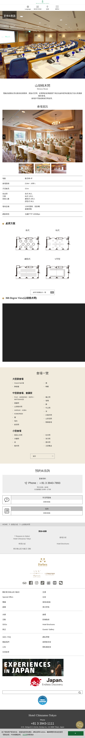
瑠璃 (47, 401)
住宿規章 (5, 652)
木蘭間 (16, 439)
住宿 (44, 597)
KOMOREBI (18, 414)
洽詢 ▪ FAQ (6, 637)
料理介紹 (22, 544)
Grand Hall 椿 (19, 383)
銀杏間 (16, 424)
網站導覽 (45, 637)
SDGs (4, 624)
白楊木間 (49, 415)
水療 (4, 614)
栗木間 (48, 442)
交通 (44, 592)
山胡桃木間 (18, 406)
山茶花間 (49, 419)
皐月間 (48, 439)
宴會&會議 (46, 602)
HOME (5, 524)
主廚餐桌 (49, 446)
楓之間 (48, 397)
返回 (34, 456)
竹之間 (48, 408)
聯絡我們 (5, 642)
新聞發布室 (46, 642)
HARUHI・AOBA (20, 410)
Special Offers (7, 597)
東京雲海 (45, 607)
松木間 (48, 435)
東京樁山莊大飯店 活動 (22, 549)
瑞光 (15, 421)
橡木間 (16, 446)
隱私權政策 (46, 647)
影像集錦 (45, 619)
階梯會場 (49, 422)
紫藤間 (16, 403)
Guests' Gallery (48, 629)
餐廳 (4, 602)
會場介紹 (14, 524)
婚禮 (44, 614)
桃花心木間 (18, 435)
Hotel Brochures (63, 544)
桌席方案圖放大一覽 (39, 292)
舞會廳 (16, 386)
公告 (4, 647)
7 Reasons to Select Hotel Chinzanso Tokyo (22, 537)
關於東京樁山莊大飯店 (11, 592)
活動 (4, 619)
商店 (4, 629)
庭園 (4, 607)
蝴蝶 (47, 386)
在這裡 (25, 735)
